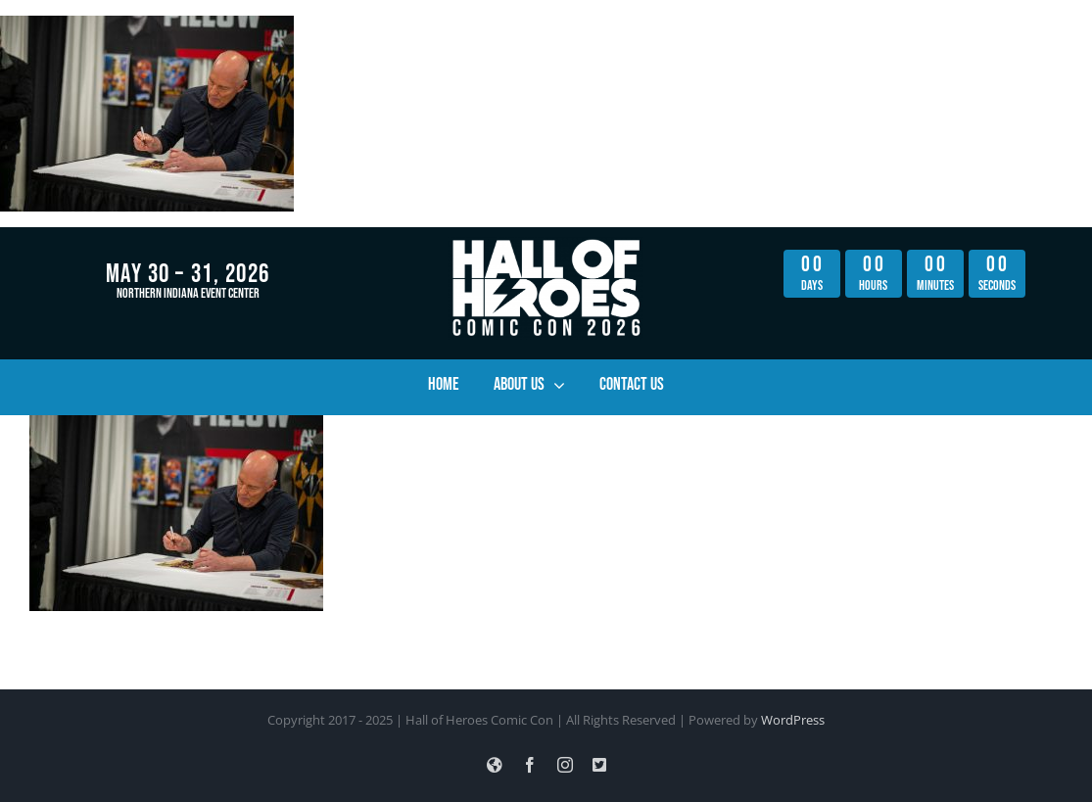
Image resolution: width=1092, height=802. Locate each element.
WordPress (793, 720)
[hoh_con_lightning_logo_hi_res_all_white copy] (545, 245)
